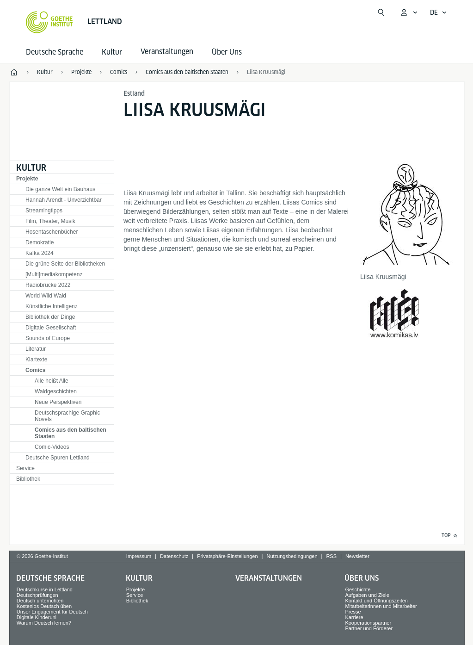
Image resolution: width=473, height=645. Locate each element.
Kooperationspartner (368, 623)
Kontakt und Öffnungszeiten (376, 600)
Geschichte (357, 589)
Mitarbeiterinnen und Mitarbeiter (381, 606)
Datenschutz (174, 556)
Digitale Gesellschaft (50, 327)
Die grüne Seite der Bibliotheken (65, 263)
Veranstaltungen (268, 578)
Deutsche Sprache (54, 52)
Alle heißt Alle (51, 381)
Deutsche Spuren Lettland (57, 457)
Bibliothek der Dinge (50, 317)
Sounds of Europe (47, 338)
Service (25, 468)
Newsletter (357, 556)
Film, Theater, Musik (50, 221)
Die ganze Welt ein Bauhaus (60, 189)
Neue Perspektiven (58, 402)
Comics (35, 370)
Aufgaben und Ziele (367, 595)
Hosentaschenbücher (51, 232)
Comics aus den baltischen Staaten (70, 433)
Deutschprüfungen (37, 595)
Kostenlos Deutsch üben (44, 606)
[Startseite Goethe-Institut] (49, 22)
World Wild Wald (45, 295)
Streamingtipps (43, 210)
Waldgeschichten (56, 391)
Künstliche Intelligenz (51, 306)
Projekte (27, 178)
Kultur (112, 52)
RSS (331, 556)
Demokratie (39, 242)
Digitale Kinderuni (36, 617)
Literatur (35, 349)
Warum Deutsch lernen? (44, 623)
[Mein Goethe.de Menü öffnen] (408, 12)
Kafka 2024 (39, 253)
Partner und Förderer (369, 628)
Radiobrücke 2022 (47, 285)
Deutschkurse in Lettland (45, 589)
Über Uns (227, 52)
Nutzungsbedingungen (291, 556)
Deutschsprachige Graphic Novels (67, 415)
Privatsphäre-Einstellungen (227, 556)
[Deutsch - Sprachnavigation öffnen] (439, 12)
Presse (353, 611)
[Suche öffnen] (381, 12)
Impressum (138, 556)
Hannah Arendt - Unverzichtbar (63, 200)
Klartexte (36, 359)
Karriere (354, 617)
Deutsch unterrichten (40, 600)
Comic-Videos (52, 447)
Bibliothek (28, 479)
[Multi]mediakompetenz (53, 274)
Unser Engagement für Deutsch (52, 611)
